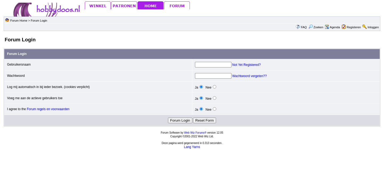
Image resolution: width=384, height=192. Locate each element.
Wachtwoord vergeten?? (249, 76)
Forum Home (18, 20)
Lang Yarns (192, 147)
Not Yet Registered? (246, 65)
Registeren (354, 27)
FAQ (304, 27)
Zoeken (316, 27)
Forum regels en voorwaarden (48, 109)
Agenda (332, 27)
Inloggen (373, 27)
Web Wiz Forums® (195, 132)
